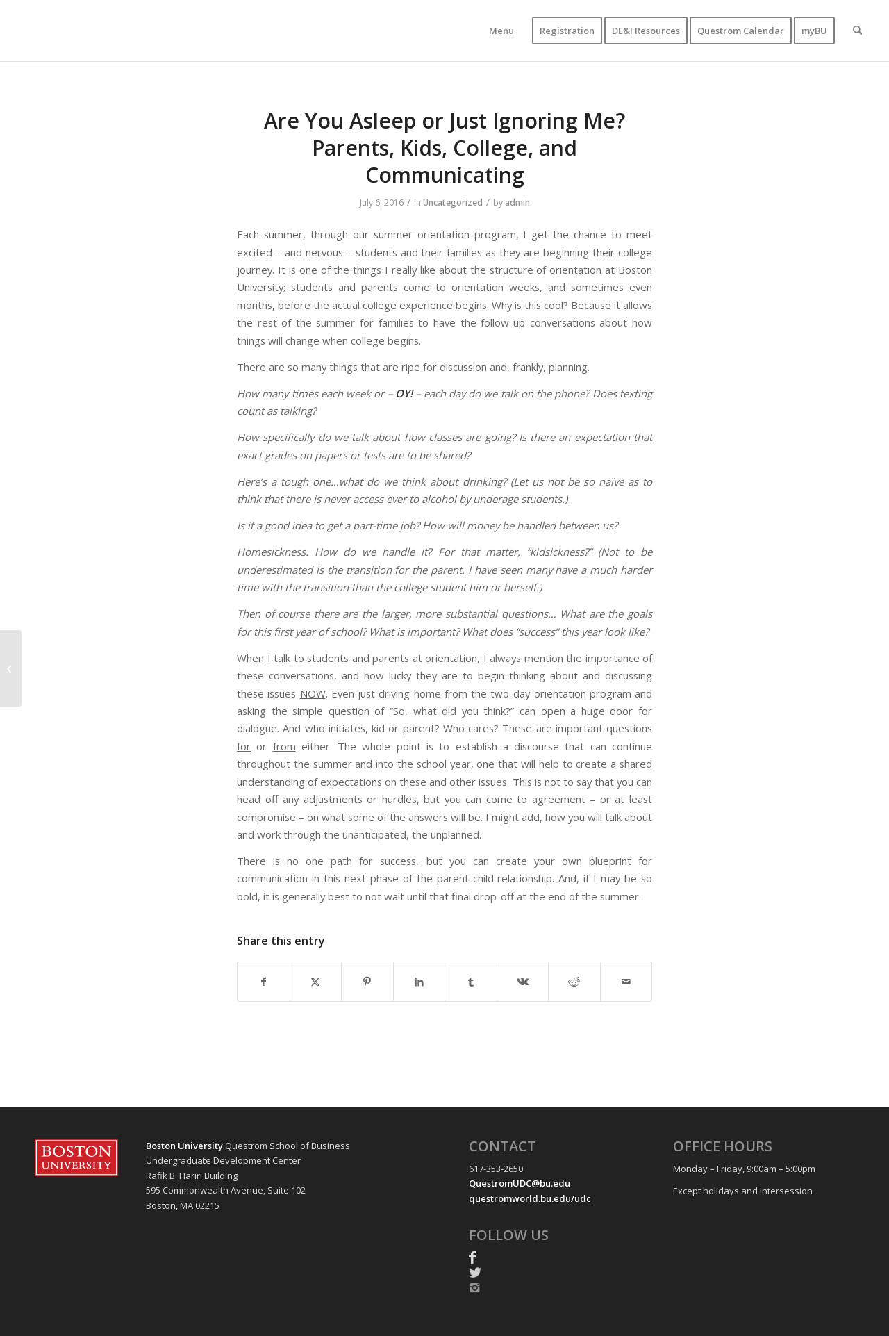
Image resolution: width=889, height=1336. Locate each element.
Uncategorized (453, 202)
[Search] (857, 30)
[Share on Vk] (523, 981)
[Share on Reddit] (574, 981)
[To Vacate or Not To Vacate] (11, 668)
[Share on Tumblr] (471, 981)
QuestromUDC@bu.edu (519, 1183)
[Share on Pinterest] (367, 981)
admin (517, 202)
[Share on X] (316, 981)
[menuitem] (501, 30)
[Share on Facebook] (264, 981)
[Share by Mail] (626, 981)
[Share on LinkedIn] (419, 981)
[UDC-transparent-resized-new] (157, 30)
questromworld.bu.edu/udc (530, 1198)
